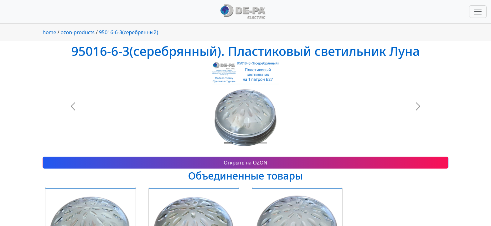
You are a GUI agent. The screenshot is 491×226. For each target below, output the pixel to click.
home (49, 32)
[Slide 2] (240, 143)
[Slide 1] (228, 143)
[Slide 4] (262, 143)
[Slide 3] (251, 143)
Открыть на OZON (245, 162)
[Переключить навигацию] (478, 11)
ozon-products (78, 32)
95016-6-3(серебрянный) (128, 32)
